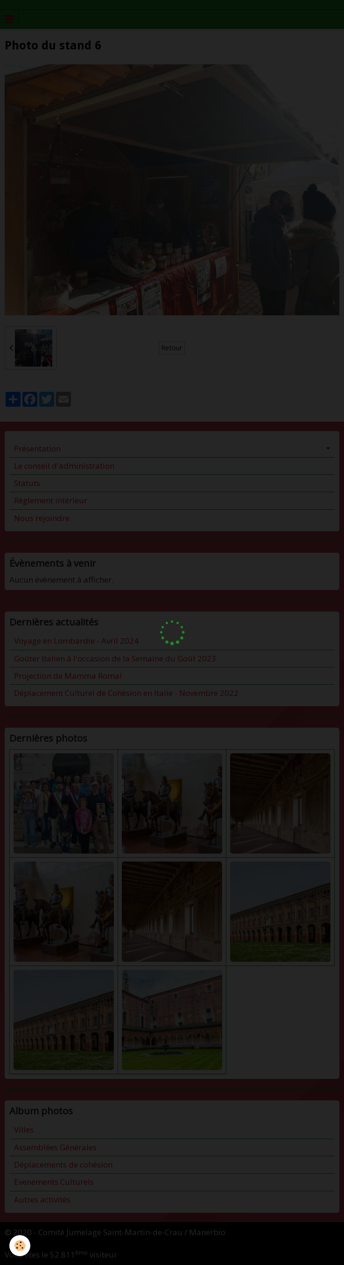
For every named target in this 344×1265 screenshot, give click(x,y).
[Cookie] (19, 1245)
